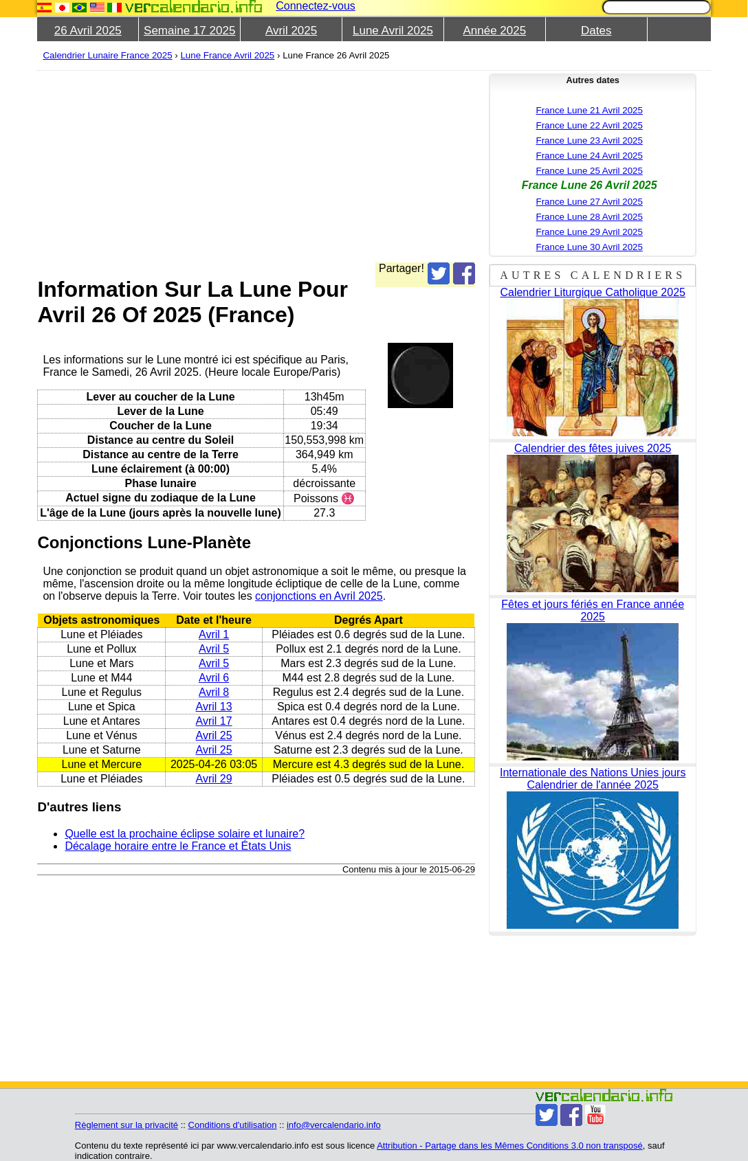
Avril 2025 (291, 30)
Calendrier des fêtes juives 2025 (593, 448)
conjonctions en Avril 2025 (319, 596)
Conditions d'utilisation (232, 1125)
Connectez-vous (315, 6)
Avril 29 (214, 779)
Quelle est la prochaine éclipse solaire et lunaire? (185, 833)
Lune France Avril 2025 (227, 55)
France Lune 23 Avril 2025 (589, 140)
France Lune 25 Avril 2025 (589, 171)
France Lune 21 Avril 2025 (589, 110)
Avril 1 (214, 634)
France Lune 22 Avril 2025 (589, 125)
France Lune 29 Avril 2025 (589, 232)
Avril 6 (214, 678)
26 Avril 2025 (88, 30)
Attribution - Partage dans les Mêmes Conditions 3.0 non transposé (510, 1145)
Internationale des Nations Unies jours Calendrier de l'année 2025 (592, 779)
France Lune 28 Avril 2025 (589, 217)
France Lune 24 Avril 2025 (589, 155)
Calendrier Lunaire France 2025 (107, 55)
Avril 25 (214, 735)
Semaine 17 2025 (189, 30)
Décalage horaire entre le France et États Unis (178, 846)
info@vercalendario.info (334, 1125)
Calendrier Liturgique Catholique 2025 (592, 292)
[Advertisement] (255, 166)
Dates (596, 30)
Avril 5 (214, 649)
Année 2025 (494, 30)
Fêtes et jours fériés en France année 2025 (592, 610)
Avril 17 (214, 721)
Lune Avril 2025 (393, 30)
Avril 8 (214, 692)
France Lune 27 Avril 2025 (589, 201)
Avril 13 (214, 706)
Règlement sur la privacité (126, 1125)
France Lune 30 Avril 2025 (589, 247)
